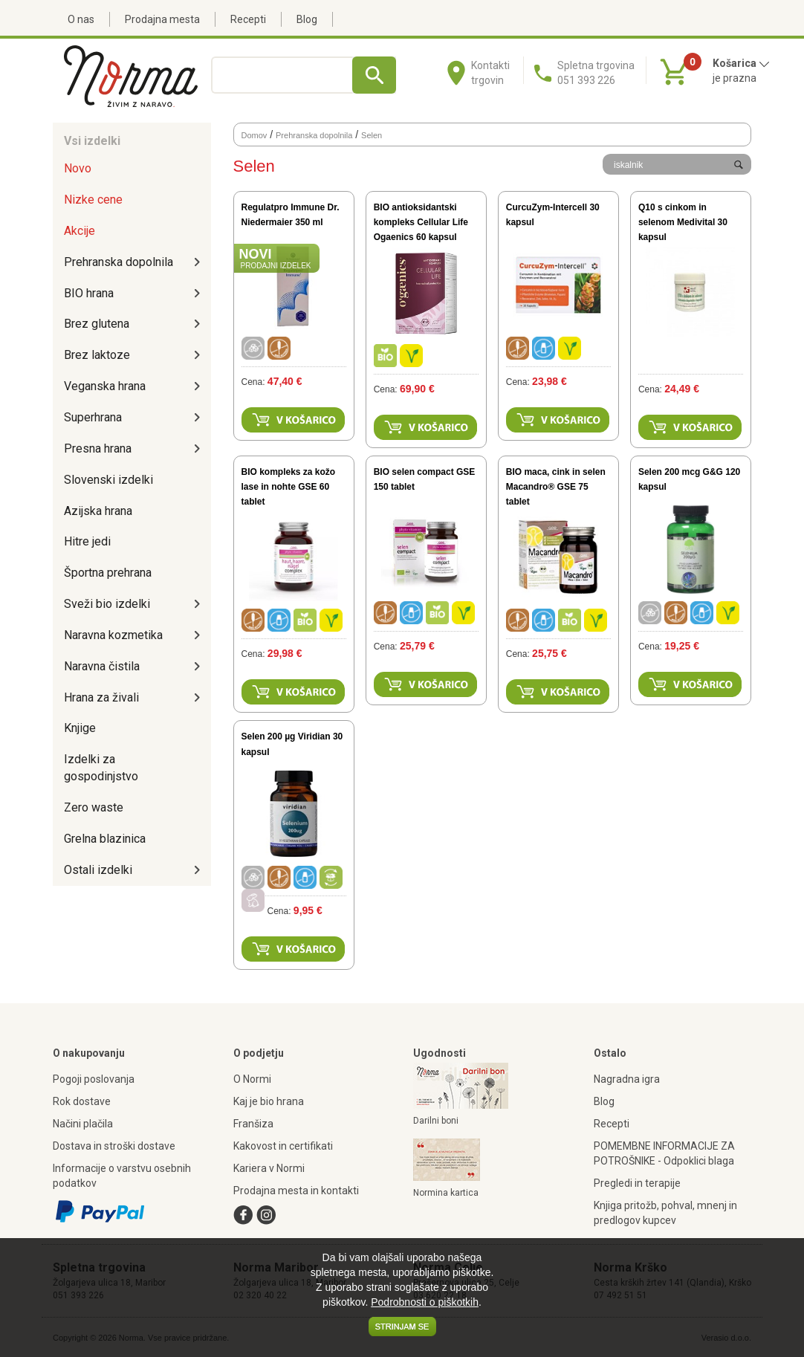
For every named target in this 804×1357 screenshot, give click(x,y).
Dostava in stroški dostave (114, 1146)
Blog (306, 19)
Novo (77, 168)
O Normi (252, 1079)
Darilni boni (435, 1120)
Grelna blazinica (105, 839)
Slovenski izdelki (108, 480)
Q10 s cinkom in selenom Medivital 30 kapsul (682, 222)
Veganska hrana (105, 386)
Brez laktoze (97, 355)
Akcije (79, 231)
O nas (81, 19)
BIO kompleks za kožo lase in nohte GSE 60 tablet (288, 487)
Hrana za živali (101, 697)
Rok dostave (82, 1101)
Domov (254, 135)
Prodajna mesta (162, 19)
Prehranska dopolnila (118, 262)
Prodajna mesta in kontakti (296, 1190)
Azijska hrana (98, 511)
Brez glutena (96, 324)
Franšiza (253, 1124)
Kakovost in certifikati (283, 1146)
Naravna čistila (102, 666)
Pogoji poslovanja (93, 1079)
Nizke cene (93, 199)
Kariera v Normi (269, 1168)
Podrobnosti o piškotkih (425, 1302)
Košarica (741, 63)
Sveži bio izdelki (107, 604)
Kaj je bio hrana (268, 1101)
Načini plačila (83, 1124)
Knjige (80, 728)
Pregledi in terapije (637, 1183)
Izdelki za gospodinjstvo (101, 767)
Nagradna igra (627, 1079)
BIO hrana (89, 293)
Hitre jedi (87, 541)
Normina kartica (446, 1193)
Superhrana (93, 417)
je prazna (734, 78)
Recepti (248, 19)
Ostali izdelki (98, 870)
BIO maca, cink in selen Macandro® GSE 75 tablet (556, 487)
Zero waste (93, 807)
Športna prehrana (108, 573)
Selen (371, 135)
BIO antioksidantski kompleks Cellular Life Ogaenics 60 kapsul (421, 222)
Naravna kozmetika (113, 635)
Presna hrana (98, 448)
